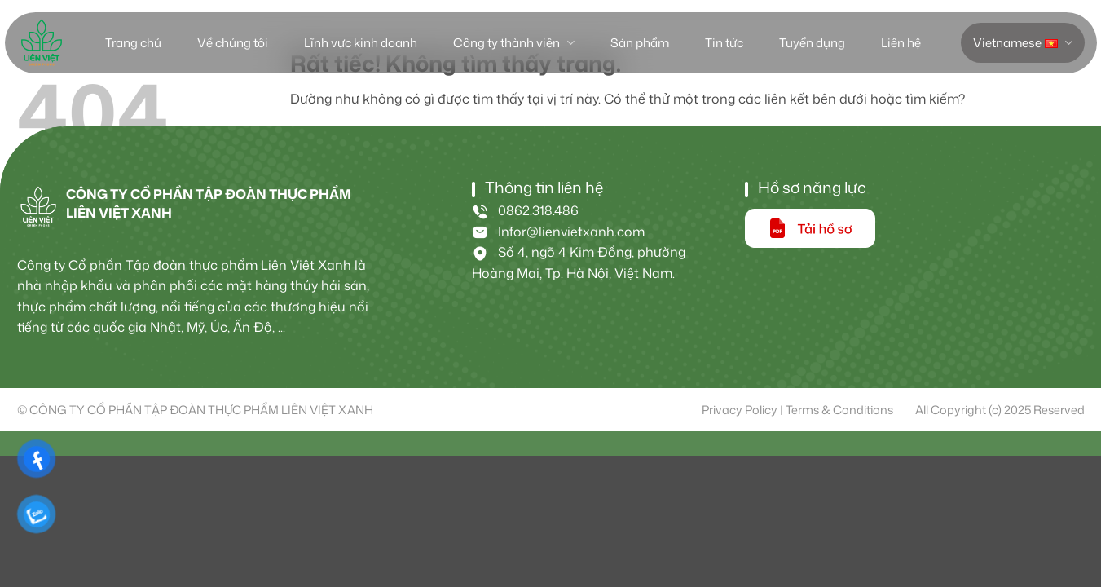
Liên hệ (901, 42)
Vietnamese (1022, 42)
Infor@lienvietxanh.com (558, 232)
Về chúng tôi (232, 42)
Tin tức (724, 42)
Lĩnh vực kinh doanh (360, 42)
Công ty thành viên (513, 42)
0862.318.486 (525, 210)
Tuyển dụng (812, 42)
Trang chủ (133, 42)
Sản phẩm (639, 42)
